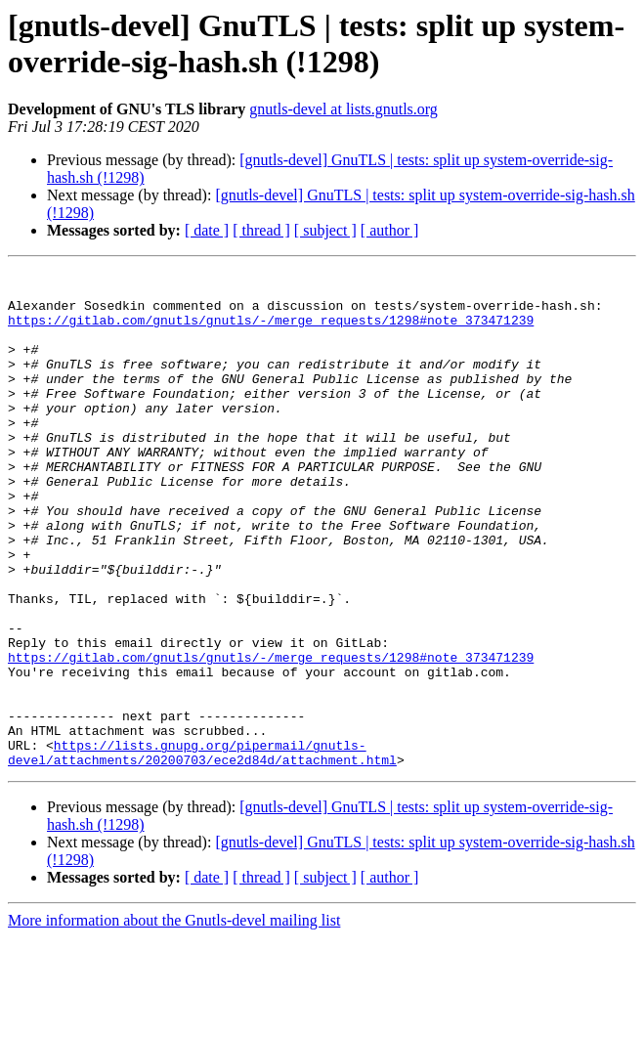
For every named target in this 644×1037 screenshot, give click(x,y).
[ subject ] (325, 230)
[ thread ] (261, 230)
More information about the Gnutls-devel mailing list (174, 1020)
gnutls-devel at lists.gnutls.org (343, 109)
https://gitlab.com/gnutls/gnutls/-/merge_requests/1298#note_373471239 (271, 331)
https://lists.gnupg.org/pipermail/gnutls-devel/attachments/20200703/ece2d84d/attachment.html (202, 850)
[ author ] (390, 230)
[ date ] (207, 230)
